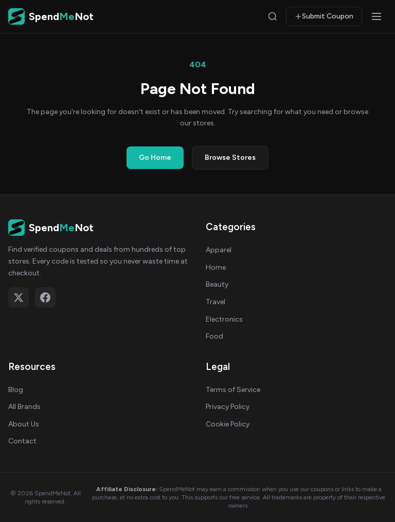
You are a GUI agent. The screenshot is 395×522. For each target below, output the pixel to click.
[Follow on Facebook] (45, 297)
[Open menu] (376, 16)
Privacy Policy (227, 406)
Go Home (155, 157)
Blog (15, 389)
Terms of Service (233, 389)
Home (216, 267)
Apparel (218, 250)
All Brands (24, 406)
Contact (22, 441)
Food (214, 336)
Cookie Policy (227, 424)
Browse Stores (230, 157)
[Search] (272, 16)
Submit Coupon (324, 16)
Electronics (224, 319)
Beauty (217, 284)
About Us (23, 424)
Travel (215, 301)
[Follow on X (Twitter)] (18, 297)
